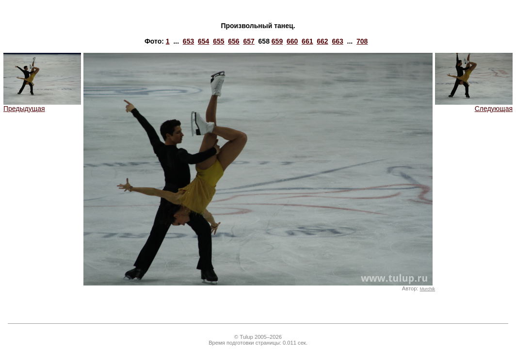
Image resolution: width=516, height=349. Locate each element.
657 (248, 41)
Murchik (427, 288)
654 (203, 41)
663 (337, 41)
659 (277, 41)
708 (362, 41)
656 (233, 41)
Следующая (474, 105)
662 (322, 41)
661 (307, 41)
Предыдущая (42, 105)
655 (218, 41)
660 (292, 41)
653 (188, 41)
